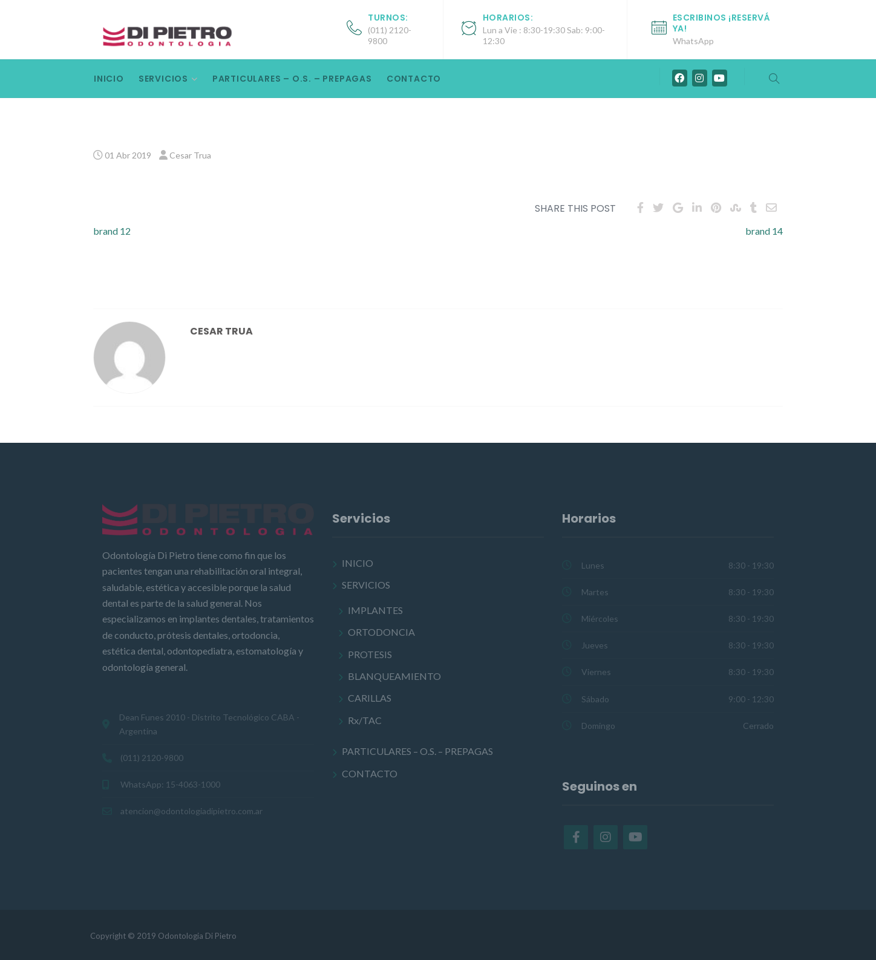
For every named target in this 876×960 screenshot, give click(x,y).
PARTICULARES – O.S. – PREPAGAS (292, 79)
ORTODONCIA (381, 632)
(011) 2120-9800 (151, 758)
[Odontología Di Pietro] (168, 35)
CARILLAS (369, 698)
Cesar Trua (190, 155)
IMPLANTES (375, 610)
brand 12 (112, 231)
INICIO (109, 79)
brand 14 (764, 231)
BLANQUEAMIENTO (394, 676)
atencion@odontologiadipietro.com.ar (191, 811)
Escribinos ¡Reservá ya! (722, 22)
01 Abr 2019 (128, 155)
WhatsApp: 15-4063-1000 (170, 784)
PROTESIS (370, 654)
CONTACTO (414, 79)
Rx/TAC (365, 720)
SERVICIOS (163, 79)
